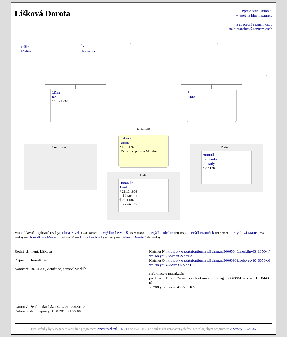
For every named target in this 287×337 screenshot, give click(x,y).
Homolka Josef (91, 237)
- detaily (208, 163)
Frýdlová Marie (245, 232)
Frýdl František (202, 232)
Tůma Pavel (70, 232)
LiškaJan (56, 94)
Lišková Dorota (132, 237)
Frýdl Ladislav (162, 232)
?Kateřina (88, 49)
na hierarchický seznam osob (250, 29)
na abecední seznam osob (253, 24)
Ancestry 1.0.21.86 (243, 329)
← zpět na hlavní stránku (253, 15)
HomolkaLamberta (209, 157)
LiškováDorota (125, 140)
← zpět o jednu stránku (255, 11)
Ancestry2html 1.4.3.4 (112, 329)
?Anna (191, 94)
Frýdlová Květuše (116, 232)
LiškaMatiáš (26, 49)
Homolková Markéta (44, 237)
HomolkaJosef (126, 185)
